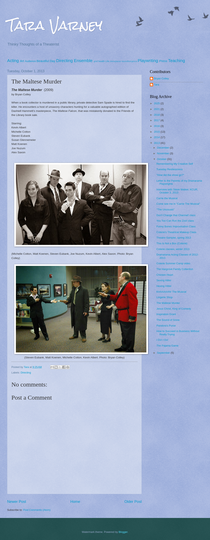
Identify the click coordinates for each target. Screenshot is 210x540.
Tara (156, 84)
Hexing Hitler (163, 286)
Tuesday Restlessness (169, 169)
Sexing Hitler (163, 280)
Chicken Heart (164, 274)
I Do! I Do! (162, 339)
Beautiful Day (45, 61)
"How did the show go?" (170, 175)
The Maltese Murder (168, 302)
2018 (157, 114)
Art (22, 61)
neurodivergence (129, 61)
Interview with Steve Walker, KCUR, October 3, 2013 (177, 191)
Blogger (123, 531)
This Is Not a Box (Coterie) (171, 243)
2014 (157, 137)
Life (107, 61)
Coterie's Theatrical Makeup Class (176, 232)
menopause (115, 61)
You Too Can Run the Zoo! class (175, 220)
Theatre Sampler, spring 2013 (173, 237)
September (164, 352)
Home (75, 502)
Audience (30, 61)
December (163, 147)
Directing (64, 60)
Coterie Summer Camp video (173, 263)
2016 (157, 126)
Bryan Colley (161, 78)
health (101, 61)
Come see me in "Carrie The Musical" (178, 203)
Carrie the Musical (167, 198)
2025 (157, 103)
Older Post (133, 502)
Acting (13, 60)
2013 (157, 142)
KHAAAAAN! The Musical (171, 291)
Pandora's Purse (166, 325)
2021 (157, 109)
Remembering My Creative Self (174, 163)
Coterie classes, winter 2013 (172, 249)
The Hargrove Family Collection (174, 269)
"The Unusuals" (165, 209)
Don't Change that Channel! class (175, 215)
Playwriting (148, 60)
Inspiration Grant (166, 314)
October (162, 159)
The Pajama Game (167, 345)
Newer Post (16, 502)
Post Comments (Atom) (37, 509)
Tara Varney (55, 25)
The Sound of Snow (167, 319)
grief (96, 61)
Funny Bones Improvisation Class (176, 226)
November (163, 153)
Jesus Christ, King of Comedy (173, 308)
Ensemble (83, 60)
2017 (157, 120)
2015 (157, 131)
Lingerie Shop (164, 297)
